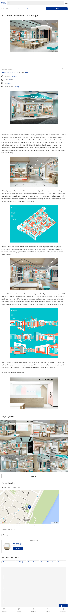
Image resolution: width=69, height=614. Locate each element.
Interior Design (12, 73)
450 (10, 80)
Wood (4, 562)
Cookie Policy (29, 8)
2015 (9, 83)
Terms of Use (17, 8)
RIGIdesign (15, 76)
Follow (18, 549)
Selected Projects (33, 562)
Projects (12, 562)
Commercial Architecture (48, 562)
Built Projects (21, 562)
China (26, 73)
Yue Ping (16, 87)
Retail (3, 73)
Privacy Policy (22, 8)
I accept (56, 9)
